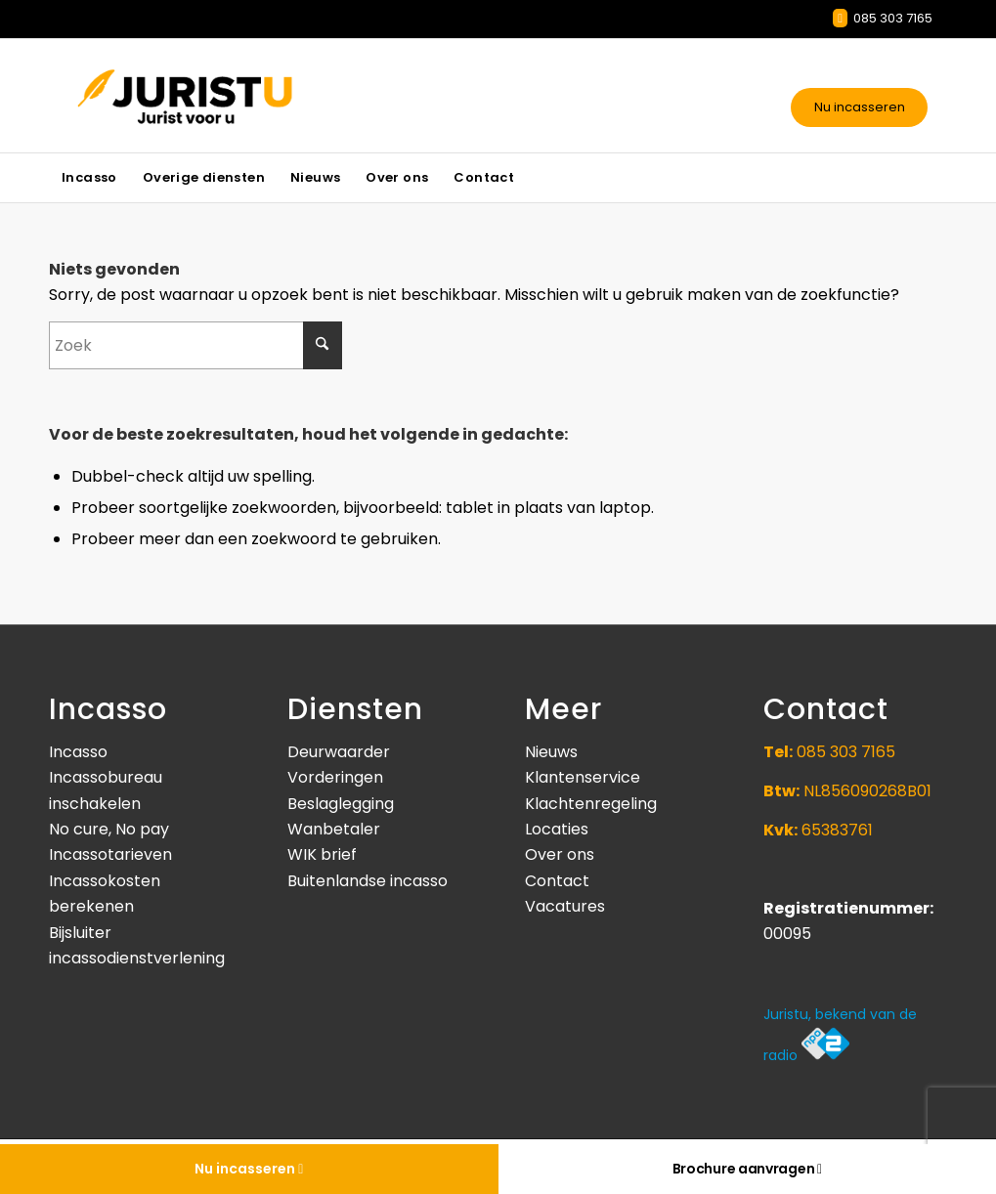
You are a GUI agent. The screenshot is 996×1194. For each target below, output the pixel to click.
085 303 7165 (882, 18)
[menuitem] (89, 177)
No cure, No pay (109, 829)
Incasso (78, 752)
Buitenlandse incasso (367, 881)
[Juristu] (236, 95)
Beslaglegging (340, 803)
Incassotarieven (110, 854)
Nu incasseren (859, 107)
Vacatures (565, 906)
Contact (557, 881)
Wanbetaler (333, 829)
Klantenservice (582, 777)
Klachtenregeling (591, 803)
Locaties (556, 829)
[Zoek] (195, 345)
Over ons (559, 854)
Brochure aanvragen (747, 1168)
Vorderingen (335, 777)
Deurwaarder (338, 752)
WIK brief (322, 854)
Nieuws (551, 752)
